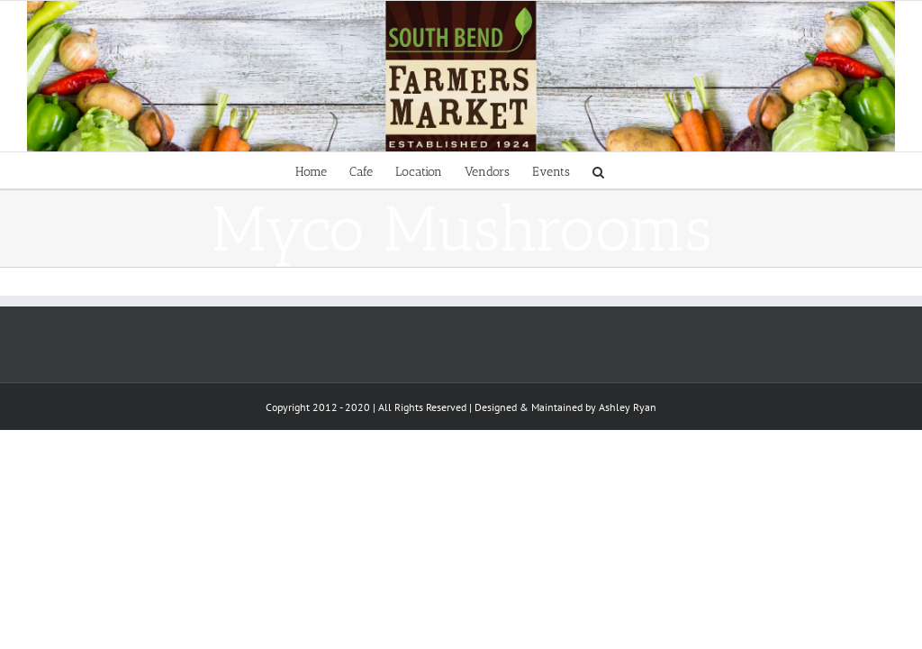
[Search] (598, 170)
